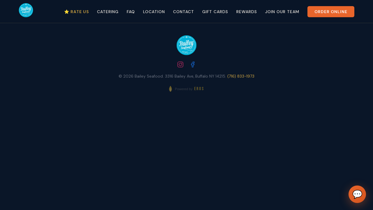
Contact (183, 11)
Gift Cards (215, 11)
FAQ (131, 11)
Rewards (246, 11)
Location (154, 11)
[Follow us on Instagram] (180, 65)
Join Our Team (282, 11)
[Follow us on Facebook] (192, 65)
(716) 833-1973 (240, 76)
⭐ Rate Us (76, 11)
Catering (108, 11)
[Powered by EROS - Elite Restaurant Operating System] (186, 88)
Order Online (330, 11)
